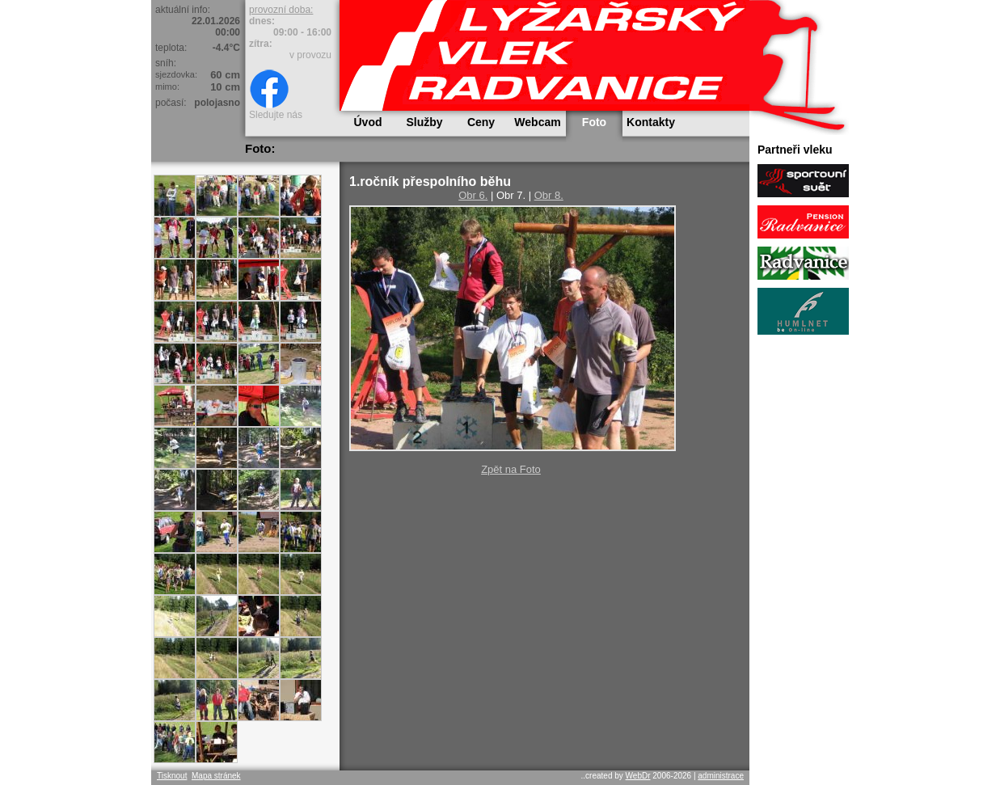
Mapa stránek (216, 775)
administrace (721, 775)
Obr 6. (472, 195)
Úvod (368, 122)
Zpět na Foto (511, 469)
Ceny (481, 122)
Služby (424, 122)
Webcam (537, 122)
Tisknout (172, 775)
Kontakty (651, 122)
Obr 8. (548, 195)
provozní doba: (281, 9)
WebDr (638, 775)
